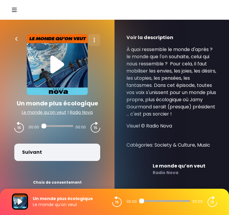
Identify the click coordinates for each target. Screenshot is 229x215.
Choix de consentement (57, 182)
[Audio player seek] (57, 126)
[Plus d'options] (94, 40)
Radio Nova (81, 112)
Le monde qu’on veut (44, 112)
